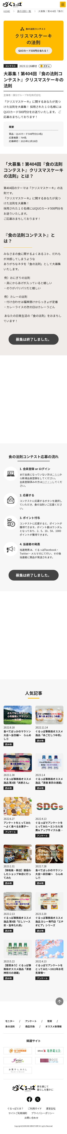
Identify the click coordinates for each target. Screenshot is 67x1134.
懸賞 (49, 1021)
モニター (9, 1021)
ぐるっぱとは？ (15, 1108)
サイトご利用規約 (17, 1113)
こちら (55, 474)
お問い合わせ (31, 1117)
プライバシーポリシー (42, 1113)
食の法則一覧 (24, 11)
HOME (7, 11)
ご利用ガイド (35, 1108)
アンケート (31, 1021)
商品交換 (30, 1026)
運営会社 (50, 1108)
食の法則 (10, 1026)
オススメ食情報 (53, 1026)
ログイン (47, 482)
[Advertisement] (33, 399)
